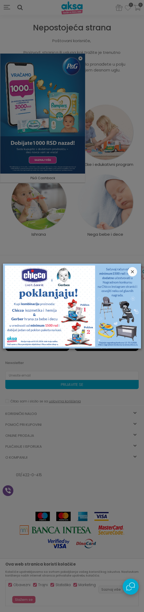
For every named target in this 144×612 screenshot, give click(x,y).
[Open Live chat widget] (131, 587)
